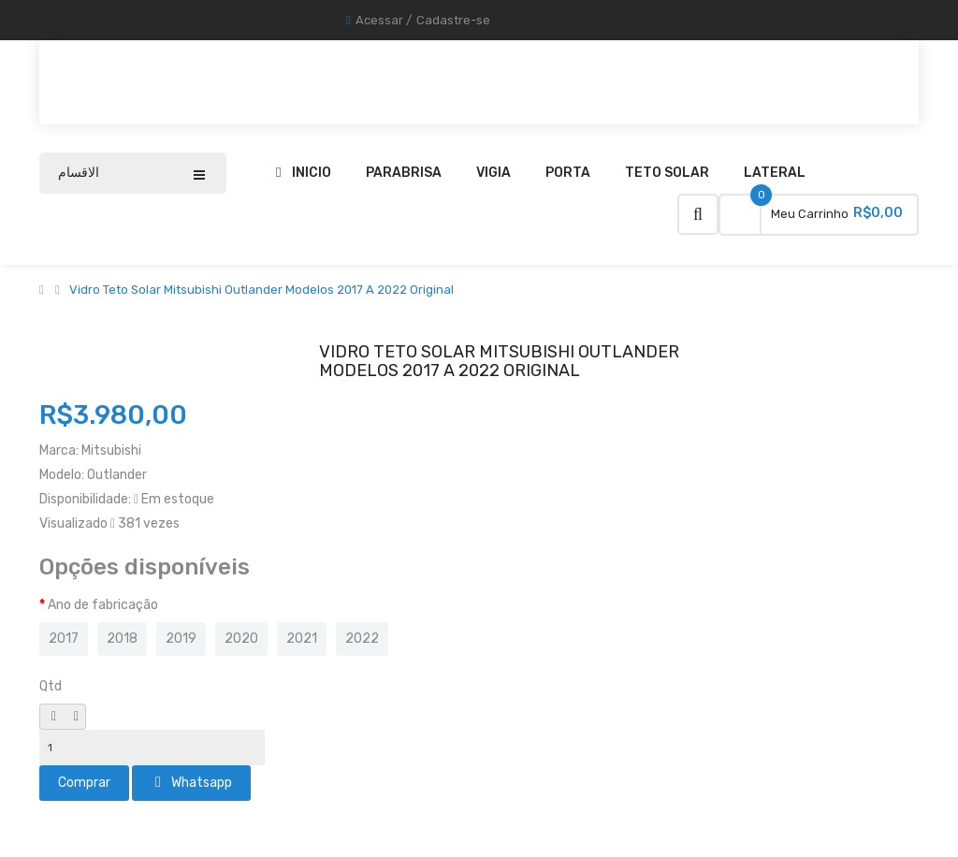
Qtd (50, 686)
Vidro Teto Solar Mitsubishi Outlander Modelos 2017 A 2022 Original (261, 290)
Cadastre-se (453, 20)
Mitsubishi (111, 450)
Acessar (379, 20)
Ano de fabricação (103, 605)
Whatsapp (193, 783)
